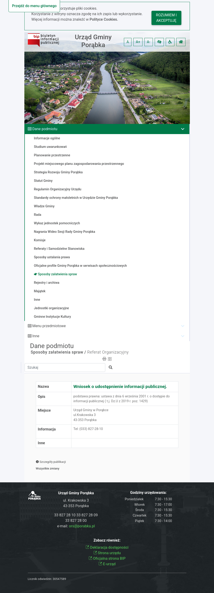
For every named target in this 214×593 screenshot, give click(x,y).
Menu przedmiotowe (49, 326)
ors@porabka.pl (82, 526)
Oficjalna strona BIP (107, 558)
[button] (159, 42)
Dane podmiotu (44, 129)
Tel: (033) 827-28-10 (88, 431)
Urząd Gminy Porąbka (93, 41)
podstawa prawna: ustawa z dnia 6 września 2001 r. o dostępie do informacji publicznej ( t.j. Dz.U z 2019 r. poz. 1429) (121, 398)
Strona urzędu (107, 553)
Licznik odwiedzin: (40, 579)
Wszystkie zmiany (48, 468)
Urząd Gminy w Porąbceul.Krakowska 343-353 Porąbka (90, 415)
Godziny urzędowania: (148, 492)
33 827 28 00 (76, 520)
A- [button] (148, 42)
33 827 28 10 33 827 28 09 (76, 515)
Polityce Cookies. (104, 19)
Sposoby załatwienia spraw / (58, 352)
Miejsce (44, 410)
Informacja (47, 429)
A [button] (127, 42)
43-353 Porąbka (76, 506)
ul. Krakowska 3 (76, 500)
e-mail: (76, 526)
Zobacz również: (107, 540)
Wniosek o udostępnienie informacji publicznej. (120, 386)
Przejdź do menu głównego (34, 6)
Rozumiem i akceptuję (166, 18)
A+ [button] (138, 42)
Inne (35, 336)
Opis (41, 396)
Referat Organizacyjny (107, 352)
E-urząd (107, 564)
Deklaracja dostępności (107, 547)
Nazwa (43, 386)
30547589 (59, 579)
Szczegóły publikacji (51, 462)
